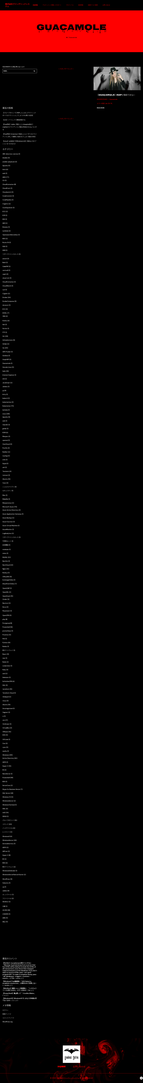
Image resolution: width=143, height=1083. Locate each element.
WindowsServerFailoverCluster (12, 874)
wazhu (4, 751)
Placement (6, 611)
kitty (4, 394)
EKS (3, 219)
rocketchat (6, 666)
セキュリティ (6, 491)
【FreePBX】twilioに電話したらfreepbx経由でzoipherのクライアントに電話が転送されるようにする (19, 126)
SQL (3, 685)
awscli (4, 259)
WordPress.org (7, 1022)
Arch (4, 169)
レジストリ (6, 832)
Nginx (4, 569)
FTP (3, 332)
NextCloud (6, 565)
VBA (3, 316)
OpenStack (6, 596)
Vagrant (5, 712)
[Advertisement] (65, 84)
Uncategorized (7, 708)
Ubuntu (5, 479)
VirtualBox (6, 728)
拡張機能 (5, 545)
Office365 (5, 577)
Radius (4, 646)
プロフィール (70, 5)
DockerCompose (8, 301)
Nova (4, 607)
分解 (3, 906)
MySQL (4, 557)
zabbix (4, 891)
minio (4, 553)
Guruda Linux (6, 367)
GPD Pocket (6, 352)
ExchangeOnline (7, 580)
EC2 (3, 211)
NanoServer (6, 774)
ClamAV (5, 425)
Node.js (5, 573)
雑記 (3, 922)
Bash (4, 262)
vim (3, 720)
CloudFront (6, 188)
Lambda (5, 231)
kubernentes (6, 402)
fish (3, 324)
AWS (4, 177)
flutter (4, 328)
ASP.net (5, 851)
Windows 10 (6, 797)
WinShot (5, 902)
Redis (4, 662)
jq (3, 390)
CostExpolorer (7, 208)
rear (3, 658)
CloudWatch (6, 286)
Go (3, 348)
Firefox (4, 321)
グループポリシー (8, 820)
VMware (5, 732)
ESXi (3, 735)
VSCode (5, 739)
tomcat (5, 475)
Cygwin (4, 293)
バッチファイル (7, 828)
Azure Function (7, 522)
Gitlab (4, 344)
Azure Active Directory (10, 510)
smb (4, 460)
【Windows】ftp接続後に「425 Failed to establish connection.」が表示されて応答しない (19, 982)
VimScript (5, 724)
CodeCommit (7, 196)
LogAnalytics (6, 533)
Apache (5, 166)
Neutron (5, 603)
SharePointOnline (8, 584)
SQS (3, 246)
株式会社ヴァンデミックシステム (68, 1078)
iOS (3, 379)
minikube (5, 549)
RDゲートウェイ (7, 650)
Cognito (5, 204)
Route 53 (5, 242)
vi (3, 716)
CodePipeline (6, 200)
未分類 (4, 910)
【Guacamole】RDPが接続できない (117, 96)
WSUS (4, 816)
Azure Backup (7, 518)
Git (3, 336)
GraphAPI (5, 359)
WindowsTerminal (8, 805)
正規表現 (5, 914)
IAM (3, 223)
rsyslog (4, 456)
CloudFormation (8, 184)
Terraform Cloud (8, 693)
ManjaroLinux (7, 503)
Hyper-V (5, 766)
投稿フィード (6, 1014)
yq (3, 887)
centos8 (5, 270)
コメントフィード (8, 1018)
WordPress (6, 879)
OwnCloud (6, 444)
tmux (4, 701)
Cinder (4, 599)
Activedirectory (7, 844)
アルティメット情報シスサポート (52, 5)
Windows (5, 755)
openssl (5, 440)
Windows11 (6, 836)
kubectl (5, 398)
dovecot (5, 305)
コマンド (5, 824)
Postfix (4, 448)
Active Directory (8, 758)
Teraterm (5, 471)
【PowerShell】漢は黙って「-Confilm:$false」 (18, 993)
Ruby (4, 670)
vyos (4, 747)
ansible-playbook (8, 162)
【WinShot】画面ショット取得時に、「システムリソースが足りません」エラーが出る (19, 989)
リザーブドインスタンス (10, 254)
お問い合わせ (106, 5)
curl (3, 290)
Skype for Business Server (11, 789)
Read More (100, 111)
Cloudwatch (6, 192)
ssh (3, 467)
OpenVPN (5, 615)
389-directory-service (10, 154)
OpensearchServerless (10, 235)
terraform (5, 689)
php (3, 619)
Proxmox (5, 635)
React (4, 654)
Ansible (4, 158)
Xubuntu (5, 883)
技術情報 (80, 5)
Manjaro (5, 436)
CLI (3, 180)
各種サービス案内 (93, 5)
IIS (3, 770)
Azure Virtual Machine (9, 525)
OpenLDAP (6, 588)
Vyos (4, 483)
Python (4, 642)
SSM (3, 250)
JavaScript (6, 383)
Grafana (5, 356)
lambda (5, 410)
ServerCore (6, 785)
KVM (4, 432)
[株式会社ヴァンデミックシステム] (18, 5)
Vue (3, 743)
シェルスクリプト (8, 487)
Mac (3, 495)
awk (3, 173)
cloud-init (5, 278)
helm (4, 371)
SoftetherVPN (7, 681)
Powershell (6, 627)
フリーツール (6, 898)
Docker (4, 297)
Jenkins (4, 386)
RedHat (5, 452)
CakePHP (5, 266)
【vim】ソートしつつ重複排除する (13, 120)
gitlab (4, 429)
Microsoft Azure (8, 507)
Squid (4, 463)
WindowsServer (7, 801)
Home (35, 5)
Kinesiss (5, 227)
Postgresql (6, 623)
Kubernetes (6, 406)
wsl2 (4, 812)
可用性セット (6, 541)
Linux (4, 414)
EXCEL (4, 313)
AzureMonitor (7, 529)
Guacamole (113, 102)
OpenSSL (5, 592)
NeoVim (5, 561)
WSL (4, 809)
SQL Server (6, 793)
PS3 (3, 639)
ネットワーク (6, 895)
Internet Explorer (8, 375)
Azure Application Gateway (11, 514)
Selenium (5, 677)
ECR (3, 215)
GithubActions (7, 340)
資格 (3, 918)
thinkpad (5, 697)
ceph (4, 274)
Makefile (5, 499)
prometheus (6, 631)
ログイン (5, 1010)
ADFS (4, 762)
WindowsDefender (8, 871)
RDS (3, 239)
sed (3, 673)
